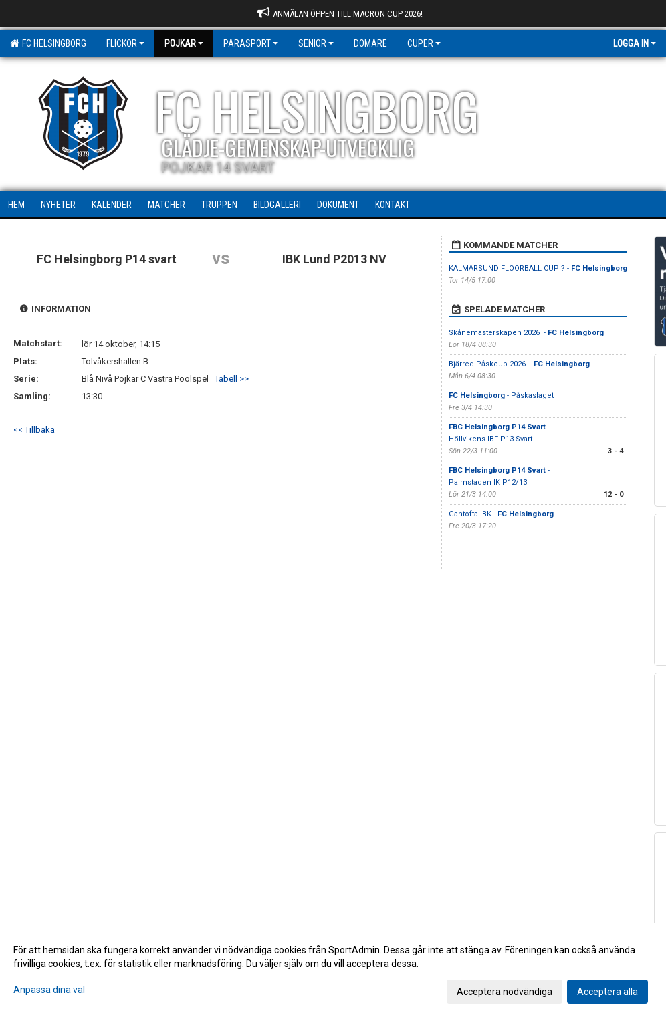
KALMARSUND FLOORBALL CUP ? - (538, 268)
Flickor (125, 43)
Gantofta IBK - (501, 514)
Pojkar (183, 43)
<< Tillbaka (34, 430)
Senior (316, 43)
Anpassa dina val (49, 989)
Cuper (424, 43)
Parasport (250, 43)
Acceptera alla (607, 991)
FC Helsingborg (48, 43)
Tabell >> (232, 379)
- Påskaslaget (501, 395)
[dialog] (333, 970)
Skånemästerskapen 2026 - (526, 332)
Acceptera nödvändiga (504, 991)
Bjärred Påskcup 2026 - (519, 364)
